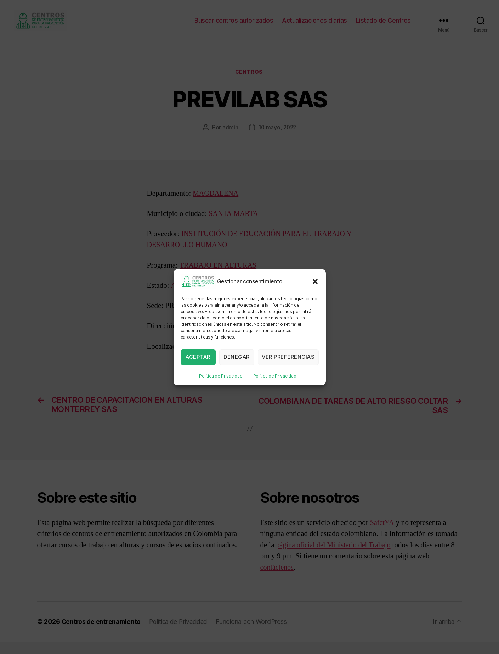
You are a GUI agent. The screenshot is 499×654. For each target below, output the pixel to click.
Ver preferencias (288, 356)
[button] (315, 281)
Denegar (236, 356)
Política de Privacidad (220, 376)
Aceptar (198, 356)
